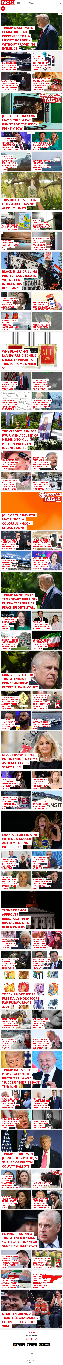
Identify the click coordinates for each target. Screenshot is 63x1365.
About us (31, 1362)
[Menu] (18, 3)
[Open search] (59, 2)
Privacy (31, 1358)
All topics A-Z (31, 1354)
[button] (61, 9)
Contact (31, 1356)
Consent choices (31, 1360)
